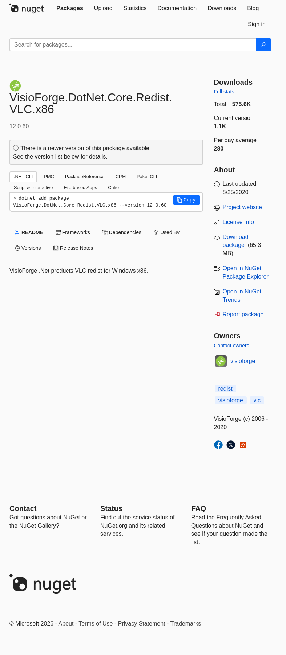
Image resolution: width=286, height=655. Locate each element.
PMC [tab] (49, 176)
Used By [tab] (167, 232)
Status (111, 508)
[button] (186, 200)
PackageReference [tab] (85, 176)
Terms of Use (95, 623)
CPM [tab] (121, 176)
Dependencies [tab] (121, 232)
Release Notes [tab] (73, 248)
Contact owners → (235, 345)
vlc (257, 400)
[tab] (70, 8)
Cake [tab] (113, 187)
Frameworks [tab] (73, 232)
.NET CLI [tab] (23, 176)
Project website (242, 207)
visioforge (242, 361)
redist (225, 389)
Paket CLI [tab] (147, 176)
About (66, 623)
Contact (22, 508)
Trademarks (185, 623)
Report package (243, 314)
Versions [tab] (28, 248)
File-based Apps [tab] (80, 187)
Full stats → (227, 92)
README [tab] (29, 232)
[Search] (263, 44)
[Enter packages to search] (132, 44)
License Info (238, 222)
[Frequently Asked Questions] (198, 508)
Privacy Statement (141, 623)
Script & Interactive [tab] (33, 187)
